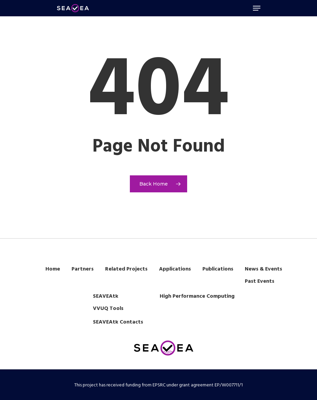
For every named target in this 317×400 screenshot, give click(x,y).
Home (52, 269)
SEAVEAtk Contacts (118, 322)
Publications (217, 269)
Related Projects (126, 269)
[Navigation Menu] (256, 8)
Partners (83, 269)
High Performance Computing (197, 296)
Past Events (259, 281)
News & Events (263, 269)
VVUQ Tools (108, 308)
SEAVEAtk (105, 296)
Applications (175, 269)
